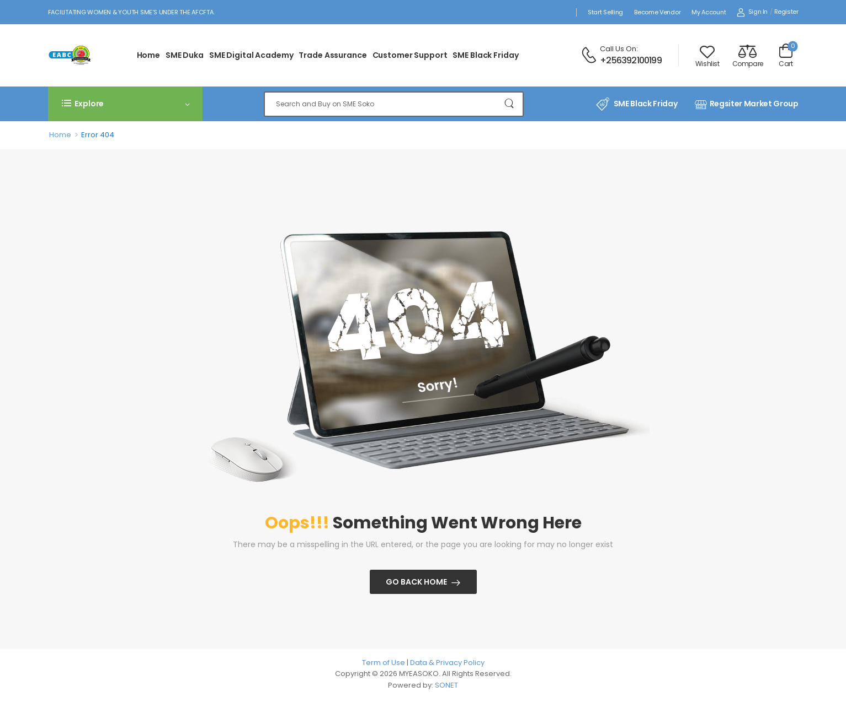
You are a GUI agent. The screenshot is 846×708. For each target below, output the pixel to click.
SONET (446, 685)
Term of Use (384, 662)
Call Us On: (619, 49)
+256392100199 (631, 61)
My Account (708, 12)
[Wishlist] (707, 55)
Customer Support (410, 55)
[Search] (394, 104)
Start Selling (605, 12)
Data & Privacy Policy (447, 662)
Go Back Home (416, 581)
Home (148, 55)
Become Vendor (657, 12)
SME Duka (185, 55)
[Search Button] (509, 104)
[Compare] (747, 55)
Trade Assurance (332, 55)
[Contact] (590, 55)
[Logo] (73, 55)
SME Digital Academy (251, 55)
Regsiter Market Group (746, 104)
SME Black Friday (485, 55)
